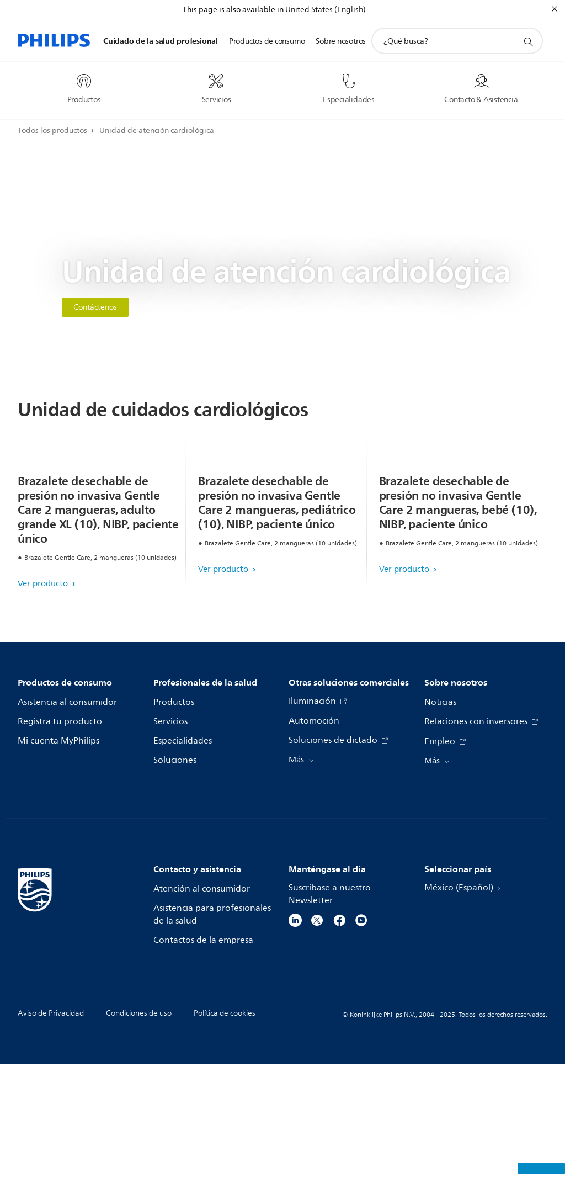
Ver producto (44, 698)
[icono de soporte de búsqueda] (528, 41)
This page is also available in (233, 9)
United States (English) (325, 9)
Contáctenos (95, 307)
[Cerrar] (554, 8)
